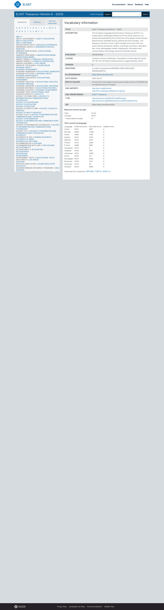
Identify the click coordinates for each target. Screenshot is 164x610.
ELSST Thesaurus (99, 94)
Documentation (119, 4)
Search (145, 14)
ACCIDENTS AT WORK (25, 139)
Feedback (139, 4)
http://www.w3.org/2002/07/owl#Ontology (109, 98)
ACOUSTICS (21, 166)
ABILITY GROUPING (24, 43)
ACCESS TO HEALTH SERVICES (28, 112)
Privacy (62, 606)
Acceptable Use (77, 606)
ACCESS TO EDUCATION (26, 104)
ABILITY (19, 37)
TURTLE (98, 171)
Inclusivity (94, 606)
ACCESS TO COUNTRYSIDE (27, 102)
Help (147, 4)
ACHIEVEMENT (22, 156)
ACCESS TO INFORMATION (27, 119)
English (107, 14)
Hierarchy (37, 22)
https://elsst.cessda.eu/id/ (102, 75)
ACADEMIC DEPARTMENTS (27, 76)
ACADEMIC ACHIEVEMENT (26, 69)
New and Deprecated (52, 22)
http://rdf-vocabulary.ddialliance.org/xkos (108, 91)
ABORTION (20, 49)
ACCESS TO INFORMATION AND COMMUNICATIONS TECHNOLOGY (37, 122)
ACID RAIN (20, 162)
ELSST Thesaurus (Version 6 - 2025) (39, 14)
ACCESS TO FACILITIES (25, 106)
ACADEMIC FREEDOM (24, 84)
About (130, 4)
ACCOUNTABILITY (23, 147)
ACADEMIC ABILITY (24, 67)
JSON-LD (106, 171)
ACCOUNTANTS (22, 151)
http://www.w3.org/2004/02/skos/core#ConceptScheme (114, 101)
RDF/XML (90, 171)
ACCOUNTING (21, 153)
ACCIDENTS (21, 135)
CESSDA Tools (109, 606)
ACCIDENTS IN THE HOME (26, 141)
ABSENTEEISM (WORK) (25, 57)
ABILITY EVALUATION (24, 41)
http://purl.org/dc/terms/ (101, 88)
